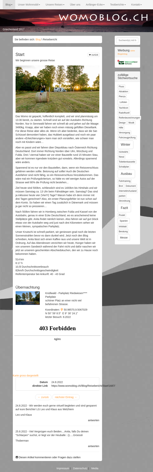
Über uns (75, 4)
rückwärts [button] (123, 152)
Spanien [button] (124, 221)
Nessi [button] (121, 157)
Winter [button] (125, 144)
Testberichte (118, 4)
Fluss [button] (121, 86)
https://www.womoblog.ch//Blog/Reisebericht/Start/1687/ (83, 385)
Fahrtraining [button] (124, 181)
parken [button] (122, 196)
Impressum (63, 468)
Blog (8, 4)
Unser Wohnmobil (29, 4)
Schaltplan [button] (124, 166)
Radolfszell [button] (124, 113)
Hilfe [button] (121, 127)
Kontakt (136, 4)
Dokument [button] (131, 186)
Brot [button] (121, 186)
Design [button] (122, 122)
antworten (93, 420)
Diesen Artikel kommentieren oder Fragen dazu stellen (48, 457)
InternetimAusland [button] (128, 191)
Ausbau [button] (126, 174)
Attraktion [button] (123, 91)
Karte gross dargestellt (25, 375)
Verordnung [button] (124, 201)
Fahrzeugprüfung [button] (127, 137)
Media (94, 468)
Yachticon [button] (123, 108)
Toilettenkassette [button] (127, 162)
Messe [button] (124, 237)
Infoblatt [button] (123, 226)
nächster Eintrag (66, 397)
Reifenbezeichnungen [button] (129, 117)
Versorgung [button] (124, 132)
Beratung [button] (123, 231)
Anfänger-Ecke (95, 4)
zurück (93, 55)
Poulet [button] (122, 215)
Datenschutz (80, 468)
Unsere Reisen (55, 4)
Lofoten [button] (123, 102)
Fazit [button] (124, 208)
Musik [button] (131, 122)
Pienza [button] (122, 96)
